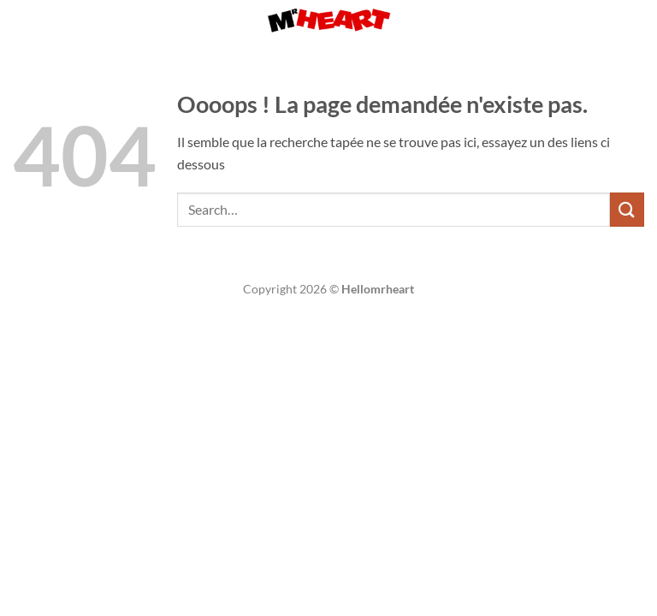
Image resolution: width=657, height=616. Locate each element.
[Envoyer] (627, 209)
